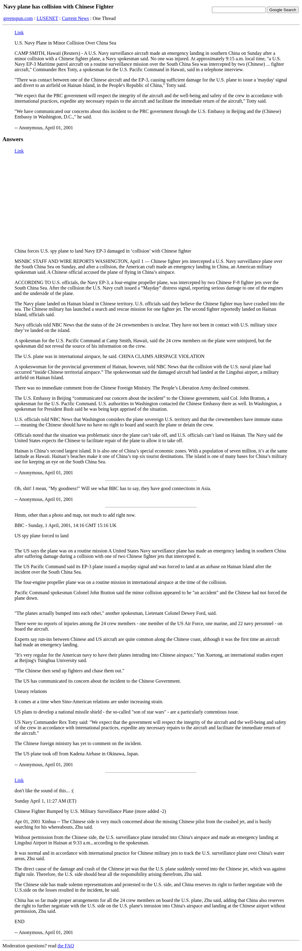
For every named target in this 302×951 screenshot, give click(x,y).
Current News (75, 18)
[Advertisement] (151, 201)
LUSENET (47, 18)
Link (19, 32)
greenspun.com (18, 18)
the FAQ (66, 945)
